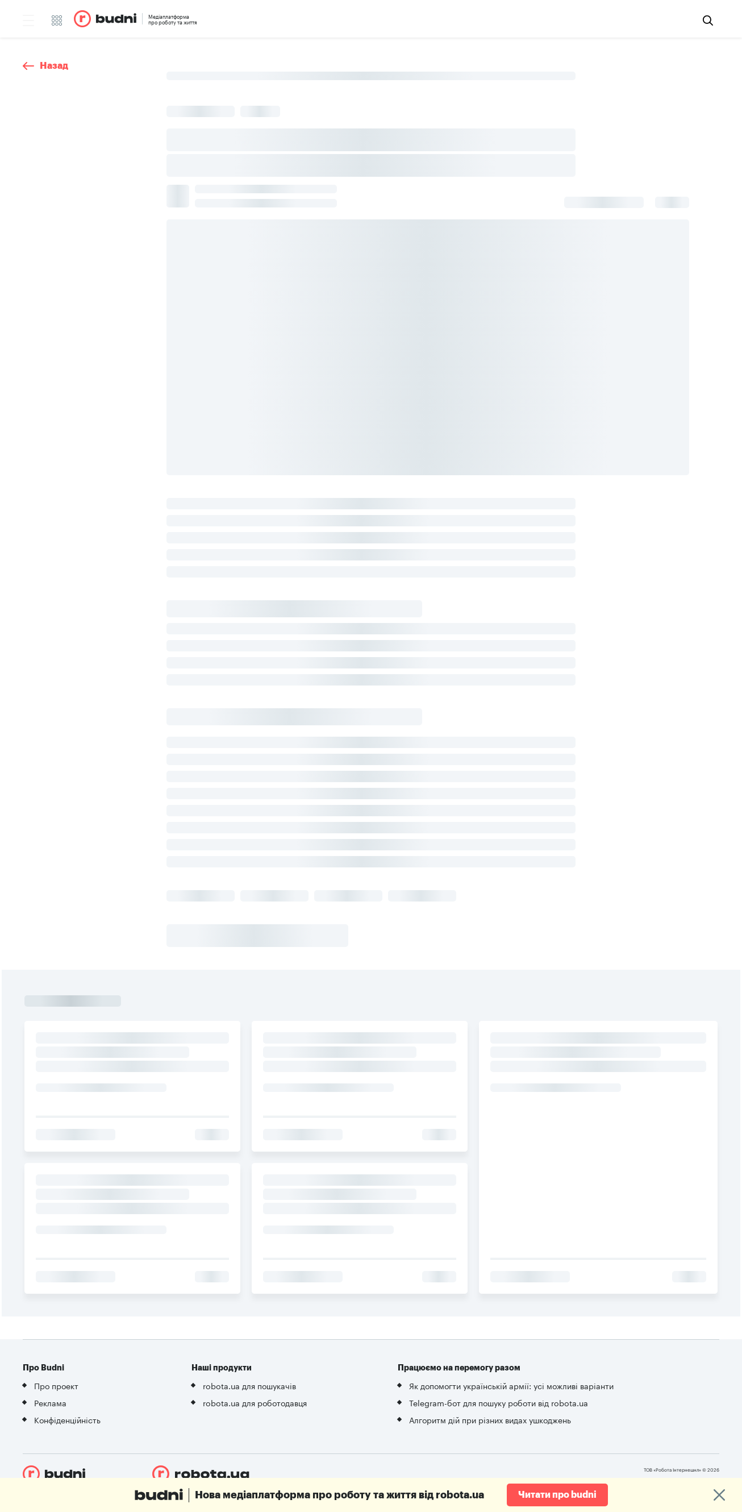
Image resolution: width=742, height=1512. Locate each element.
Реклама (50, 1402)
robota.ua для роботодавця (255, 1402)
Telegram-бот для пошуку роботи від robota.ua (498, 1402)
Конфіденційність (67, 1419)
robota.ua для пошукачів (249, 1385)
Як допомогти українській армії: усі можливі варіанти (511, 1385)
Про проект (56, 1385)
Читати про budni (557, 1494)
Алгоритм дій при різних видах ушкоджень (490, 1419)
